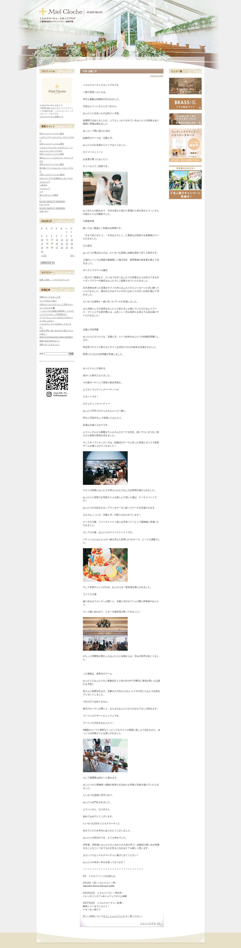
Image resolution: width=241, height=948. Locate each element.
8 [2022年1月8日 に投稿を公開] (66, 236)
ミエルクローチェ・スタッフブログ (57, 18)
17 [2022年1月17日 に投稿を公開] (42, 244)
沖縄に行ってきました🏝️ (50, 297)
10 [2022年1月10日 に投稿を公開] (42, 240)
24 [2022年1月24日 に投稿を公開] (42, 248)
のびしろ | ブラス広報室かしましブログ (56, 178)
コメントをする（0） (151, 923)
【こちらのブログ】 (115, 916)
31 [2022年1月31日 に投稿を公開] (42, 252)
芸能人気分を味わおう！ (50, 341)
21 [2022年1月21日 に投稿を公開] (62, 244)
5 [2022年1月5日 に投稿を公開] (51, 236)
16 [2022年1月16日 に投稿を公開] (72, 240)
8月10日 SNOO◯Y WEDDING (52, 202)
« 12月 (44, 256)
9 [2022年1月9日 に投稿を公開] (71, 236)
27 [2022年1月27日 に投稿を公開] (57, 248)
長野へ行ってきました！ (50, 345)
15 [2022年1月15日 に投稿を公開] (67, 240)
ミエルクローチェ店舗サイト (52, 117)
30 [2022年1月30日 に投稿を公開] (72, 248)
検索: (42, 354)
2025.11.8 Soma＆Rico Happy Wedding (56, 337)
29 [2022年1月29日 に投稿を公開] (67, 248)
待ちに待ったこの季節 (49, 195)
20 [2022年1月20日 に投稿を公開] (57, 244)
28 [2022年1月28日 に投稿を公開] (62, 248)
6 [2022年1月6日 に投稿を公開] (56, 236)
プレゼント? (45, 182)
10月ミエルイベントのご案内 (52, 134)
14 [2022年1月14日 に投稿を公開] (62, 240)
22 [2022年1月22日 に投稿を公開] (67, 244)
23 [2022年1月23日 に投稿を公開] (72, 244)
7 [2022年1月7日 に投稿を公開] (61, 236)
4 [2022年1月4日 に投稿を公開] (46, 236)
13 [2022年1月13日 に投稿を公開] (57, 240)
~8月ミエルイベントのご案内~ (52, 175)
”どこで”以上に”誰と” (48, 301)
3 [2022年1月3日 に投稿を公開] (41, 236)
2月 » (72, 256)
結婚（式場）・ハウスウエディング (54, 280)
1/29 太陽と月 (90, 71)
